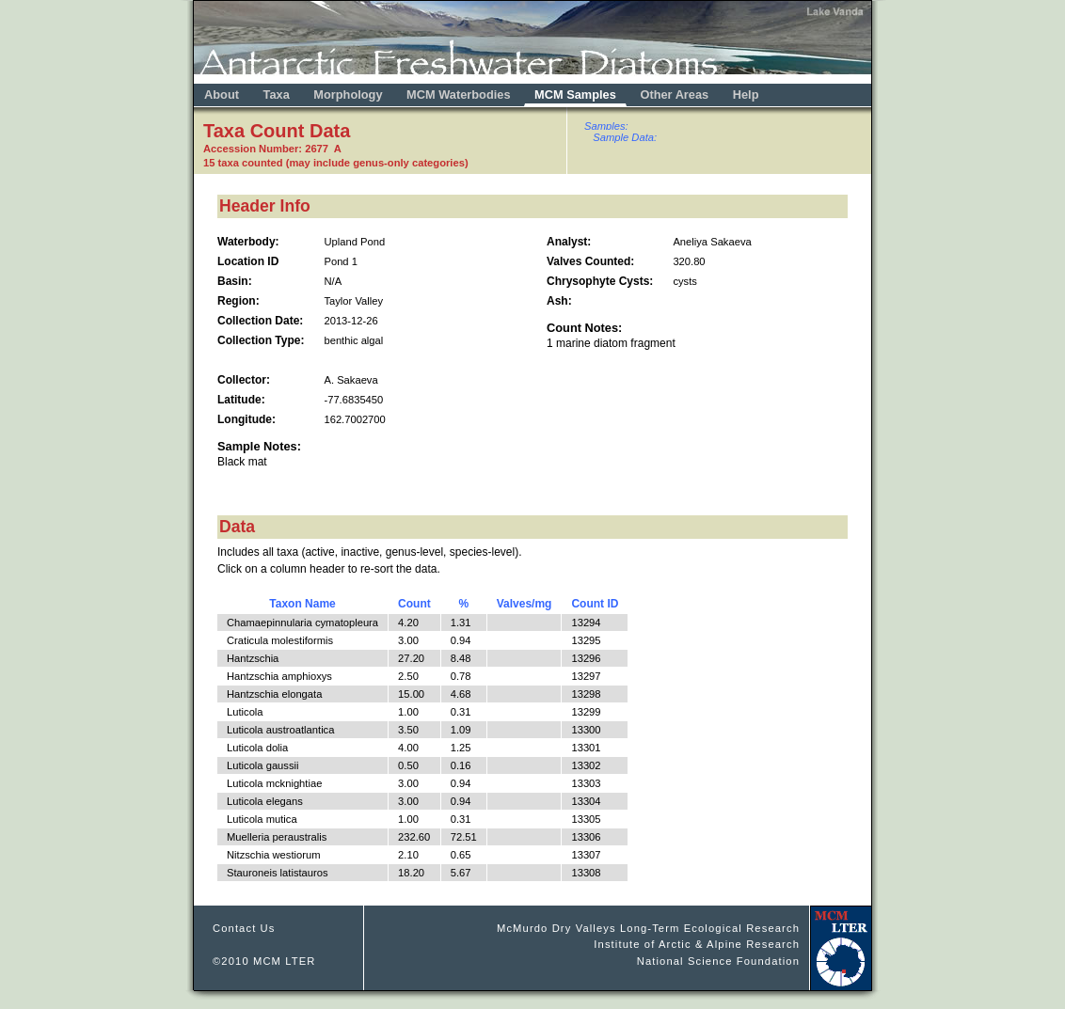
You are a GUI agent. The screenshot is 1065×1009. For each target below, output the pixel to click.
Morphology (347, 94)
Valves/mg (524, 603)
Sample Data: (625, 137)
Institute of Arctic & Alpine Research (697, 944)
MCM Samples (575, 94)
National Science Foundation (718, 961)
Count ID (594, 603)
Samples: (606, 126)
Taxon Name (302, 603)
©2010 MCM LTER (264, 961)
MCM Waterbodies (460, 94)
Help (746, 94)
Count (414, 603)
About (221, 94)
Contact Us (244, 928)
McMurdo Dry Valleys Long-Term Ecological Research (648, 928)
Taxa (276, 94)
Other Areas (675, 94)
